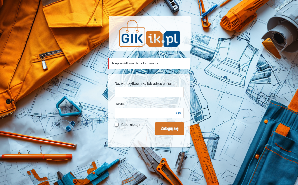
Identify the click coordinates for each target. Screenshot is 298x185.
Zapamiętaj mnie (133, 125)
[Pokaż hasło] (178, 113)
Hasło (119, 104)
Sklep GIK (150, 33)
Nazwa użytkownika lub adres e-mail (144, 83)
